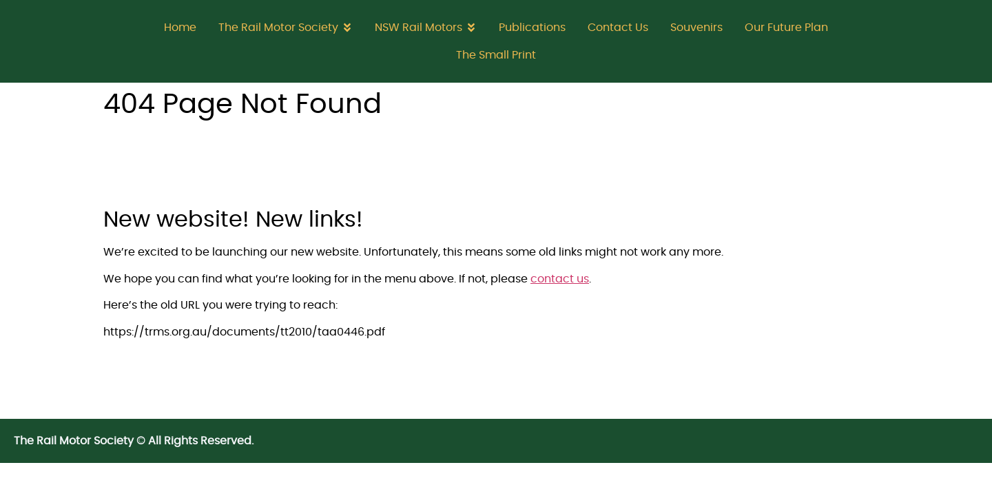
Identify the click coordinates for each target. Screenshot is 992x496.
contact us (559, 279)
